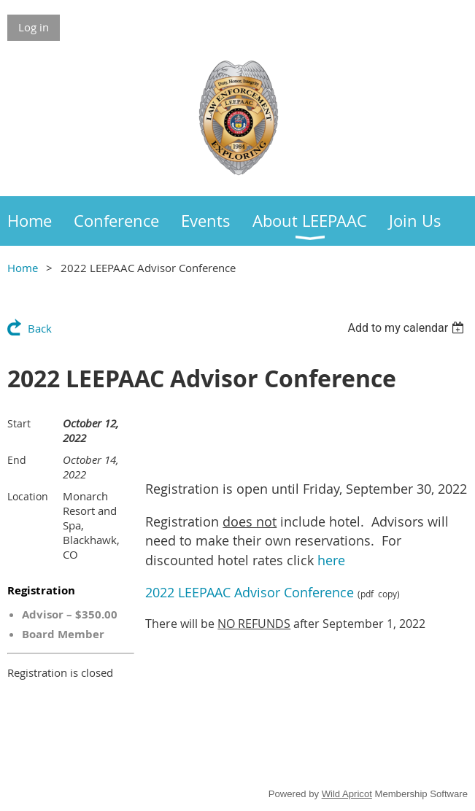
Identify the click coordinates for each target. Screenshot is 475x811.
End (16, 460)
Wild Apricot (347, 793)
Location (27, 496)
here (331, 560)
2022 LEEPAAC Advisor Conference (249, 592)
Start (19, 423)
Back (40, 328)
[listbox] (407, 328)
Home (22, 267)
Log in (33, 27)
